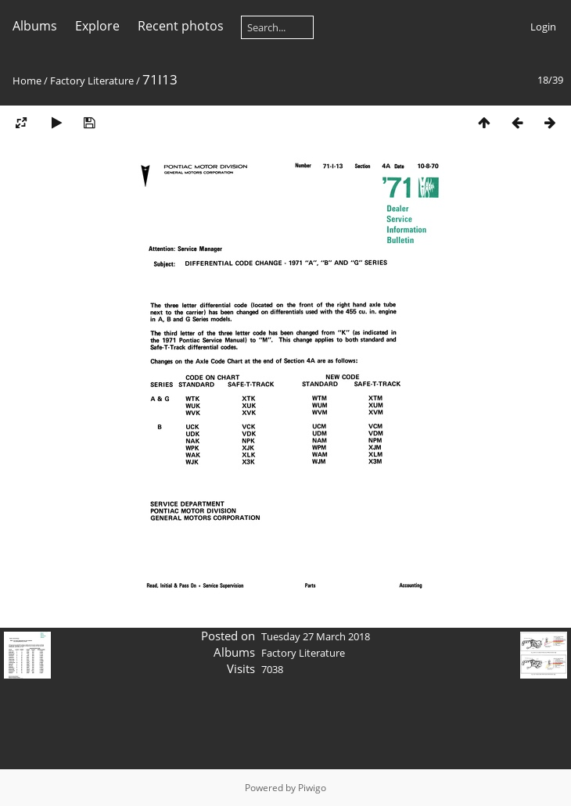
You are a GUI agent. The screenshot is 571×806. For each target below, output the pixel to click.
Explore (97, 25)
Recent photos (181, 25)
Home (27, 80)
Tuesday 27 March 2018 (315, 636)
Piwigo (312, 787)
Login (543, 27)
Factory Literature (92, 80)
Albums (35, 25)
